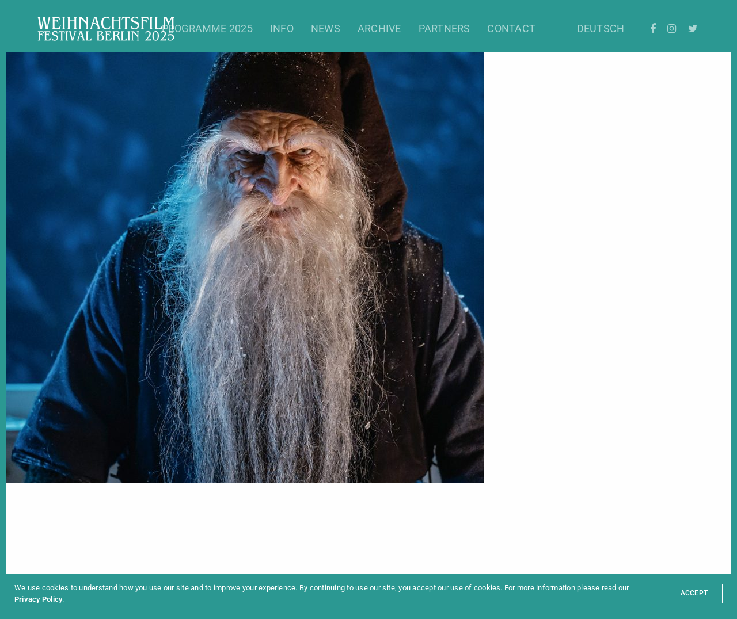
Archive (379, 28)
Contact (511, 28)
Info (282, 28)
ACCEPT (694, 593)
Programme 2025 (207, 28)
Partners (444, 28)
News (325, 28)
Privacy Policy (38, 599)
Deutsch (601, 28)
